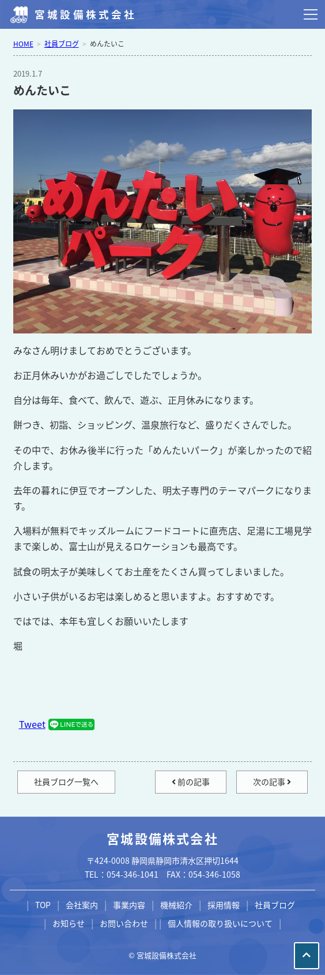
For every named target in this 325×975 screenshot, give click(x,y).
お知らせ (68, 923)
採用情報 (223, 904)
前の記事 (191, 781)
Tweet (32, 724)
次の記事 (272, 781)
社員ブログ (275, 904)
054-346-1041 (132, 874)
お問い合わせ (124, 923)
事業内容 (129, 904)
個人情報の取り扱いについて (220, 923)
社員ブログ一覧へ (66, 781)
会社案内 (82, 904)
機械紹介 (176, 904)
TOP (43, 904)
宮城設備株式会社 (86, 14)
